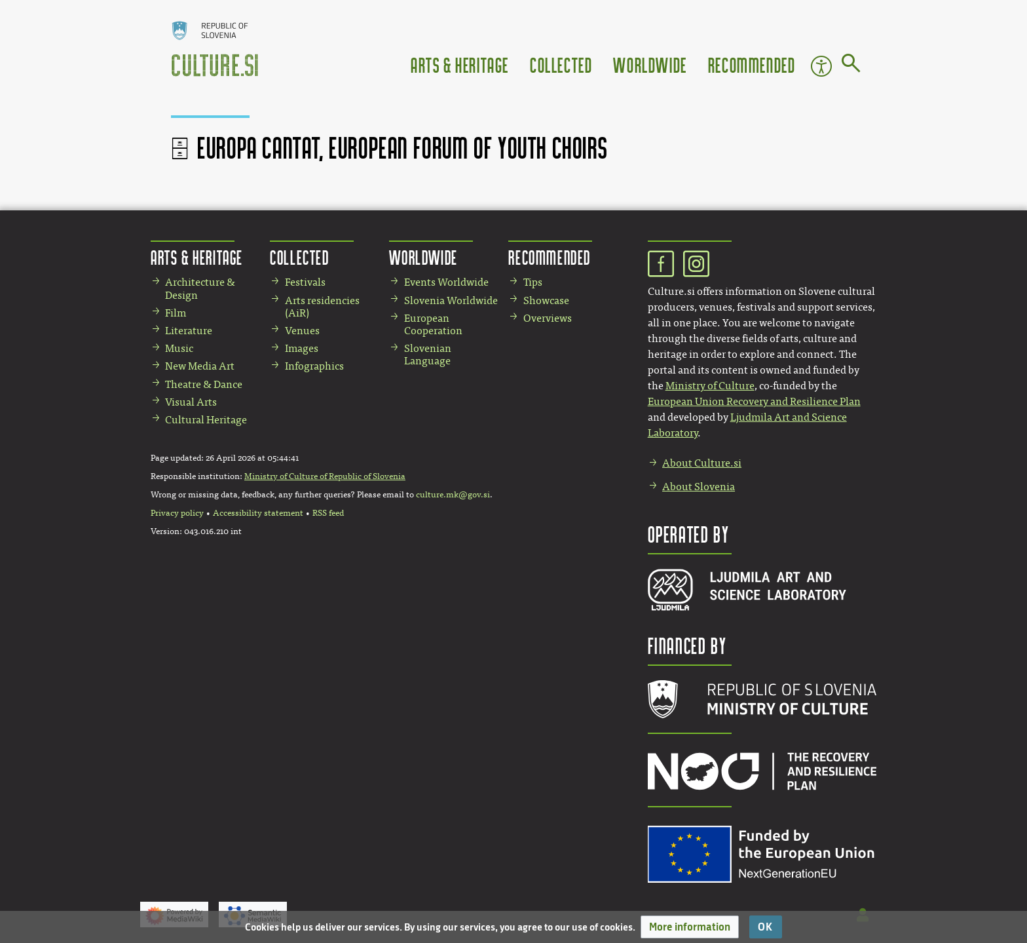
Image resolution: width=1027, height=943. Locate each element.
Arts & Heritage (460, 64)
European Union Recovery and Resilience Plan (754, 401)
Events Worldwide (446, 282)
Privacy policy (177, 513)
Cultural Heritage (206, 420)
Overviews (547, 318)
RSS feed (328, 513)
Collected (561, 64)
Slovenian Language (427, 354)
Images (301, 348)
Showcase (546, 300)
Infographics (314, 366)
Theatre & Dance (203, 384)
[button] (690, 926)
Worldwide (649, 64)
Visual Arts (191, 402)
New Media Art (199, 366)
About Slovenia (698, 486)
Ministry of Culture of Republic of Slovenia (324, 476)
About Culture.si (701, 463)
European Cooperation (433, 324)
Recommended (752, 64)
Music (179, 348)
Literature (188, 330)
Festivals (305, 282)
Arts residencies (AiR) (322, 306)
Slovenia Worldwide (451, 300)
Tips (532, 282)
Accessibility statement (258, 513)
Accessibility (821, 66)
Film (175, 313)
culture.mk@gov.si (453, 495)
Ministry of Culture (710, 385)
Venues (302, 330)
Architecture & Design (200, 288)
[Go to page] (851, 65)
